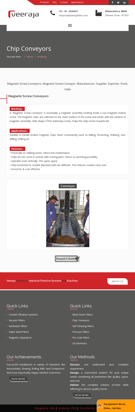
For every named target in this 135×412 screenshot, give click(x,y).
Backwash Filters (18, 326)
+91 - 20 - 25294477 (68, 11)
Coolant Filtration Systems (23, 314)
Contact (64, 2)
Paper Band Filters (19, 331)
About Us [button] (117, 281)
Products (44, 2)
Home (29, 56)
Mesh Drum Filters (82, 314)
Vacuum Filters (17, 320)
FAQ (55, 2)
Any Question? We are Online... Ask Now (114, 406)
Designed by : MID (45, 408)
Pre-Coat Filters (80, 337)
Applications (77, 2)
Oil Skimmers (79, 343)
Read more (18, 378)
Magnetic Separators (20, 337)
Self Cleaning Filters (83, 326)
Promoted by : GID (90, 408)
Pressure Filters (80, 331)
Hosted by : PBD (67, 408)
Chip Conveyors (80, 320)
